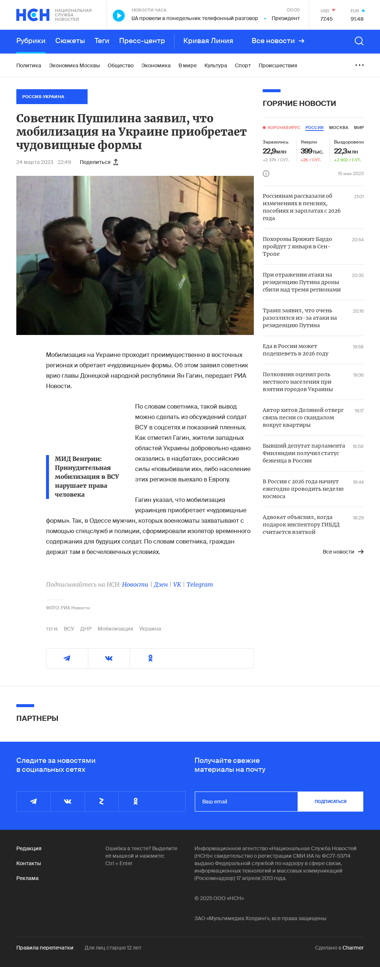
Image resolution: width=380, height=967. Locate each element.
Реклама (27, 878)
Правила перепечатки (44, 947)
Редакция (29, 848)
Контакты (28, 863)
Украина (150, 628)
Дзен (161, 584)
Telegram (200, 584)
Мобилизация (115, 628)
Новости (135, 584)
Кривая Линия (208, 40)
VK (177, 584)
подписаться (331, 801)
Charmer (353, 947)
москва (338, 127)
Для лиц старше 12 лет (113, 947)
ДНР (86, 628)
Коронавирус (284, 127)
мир (359, 127)
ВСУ (69, 628)
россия (314, 127)
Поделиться (99, 162)
